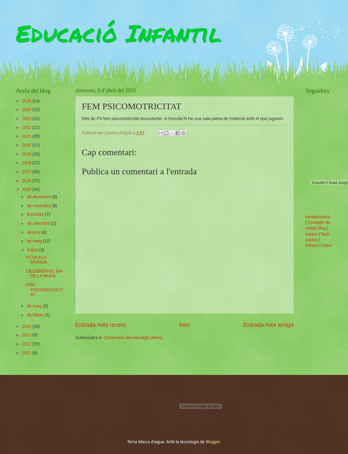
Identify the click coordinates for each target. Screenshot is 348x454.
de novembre (39, 206)
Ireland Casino (319, 245)
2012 (27, 344)
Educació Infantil (119, 33)
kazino (312, 234)
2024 (27, 109)
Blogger (213, 442)
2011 (27, 353)
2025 (27, 101)
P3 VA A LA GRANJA (36, 260)
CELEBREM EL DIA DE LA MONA (44, 273)
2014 (27, 326)
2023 (27, 118)
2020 (27, 145)
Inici (185, 325)
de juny (34, 232)
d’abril (33, 250)
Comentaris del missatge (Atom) (133, 338)
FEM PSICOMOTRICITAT (44, 290)
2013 (27, 335)
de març (35, 306)
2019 (27, 154)
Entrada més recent (101, 325)
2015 (27, 189)
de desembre (39, 197)
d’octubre (36, 214)
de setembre (39, 223)
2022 (27, 127)
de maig (35, 241)
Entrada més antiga (268, 325)
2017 (27, 172)
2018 (27, 163)
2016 (27, 180)
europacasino (318, 217)
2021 (27, 136)
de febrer (36, 315)
